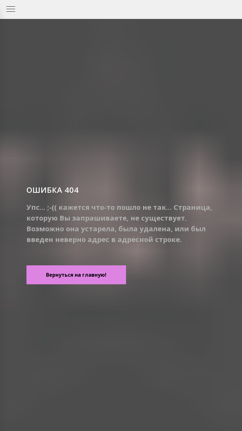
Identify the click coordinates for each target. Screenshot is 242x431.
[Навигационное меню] (10, 9)
